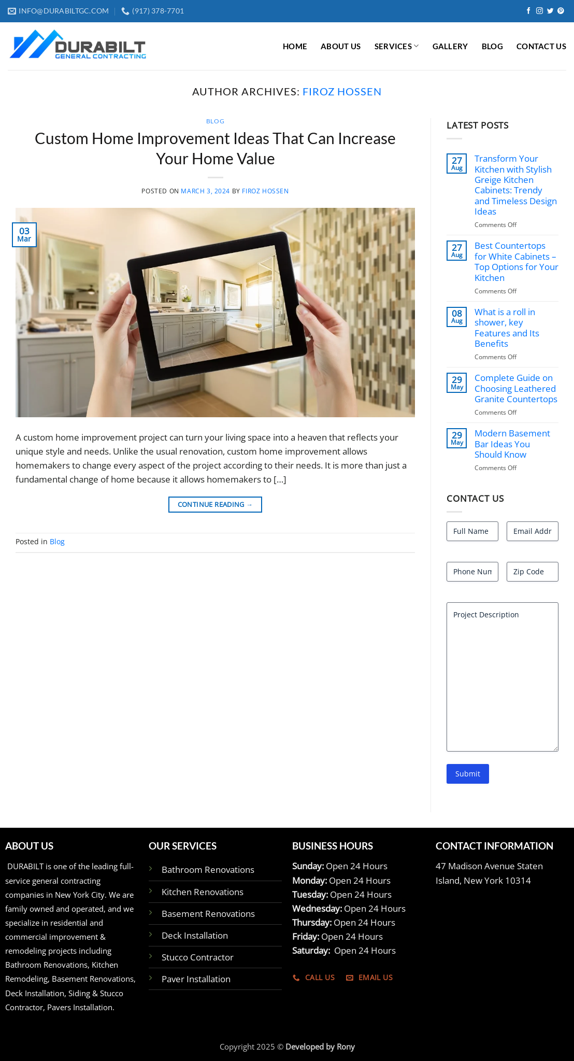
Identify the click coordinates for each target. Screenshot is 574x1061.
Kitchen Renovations (202, 892)
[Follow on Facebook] (528, 11)
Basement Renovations (208, 913)
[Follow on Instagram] (539, 11)
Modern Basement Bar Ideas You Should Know (512, 444)
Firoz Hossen (342, 91)
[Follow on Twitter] (550, 11)
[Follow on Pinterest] (560, 11)
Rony (346, 1046)
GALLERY (450, 46)
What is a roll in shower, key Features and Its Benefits (507, 328)
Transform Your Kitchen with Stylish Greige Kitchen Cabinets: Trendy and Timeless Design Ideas (516, 185)
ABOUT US (341, 46)
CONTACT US (541, 46)
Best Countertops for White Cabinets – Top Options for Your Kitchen (516, 261)
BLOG (492, 46)
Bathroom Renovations (208, 869)
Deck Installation (195, 935)
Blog (215, 121)
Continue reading (215, 504)
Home (295, 46)
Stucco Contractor (198, 957)
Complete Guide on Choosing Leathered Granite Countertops (516, 388)
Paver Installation (196, 979)
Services (397, 46)
